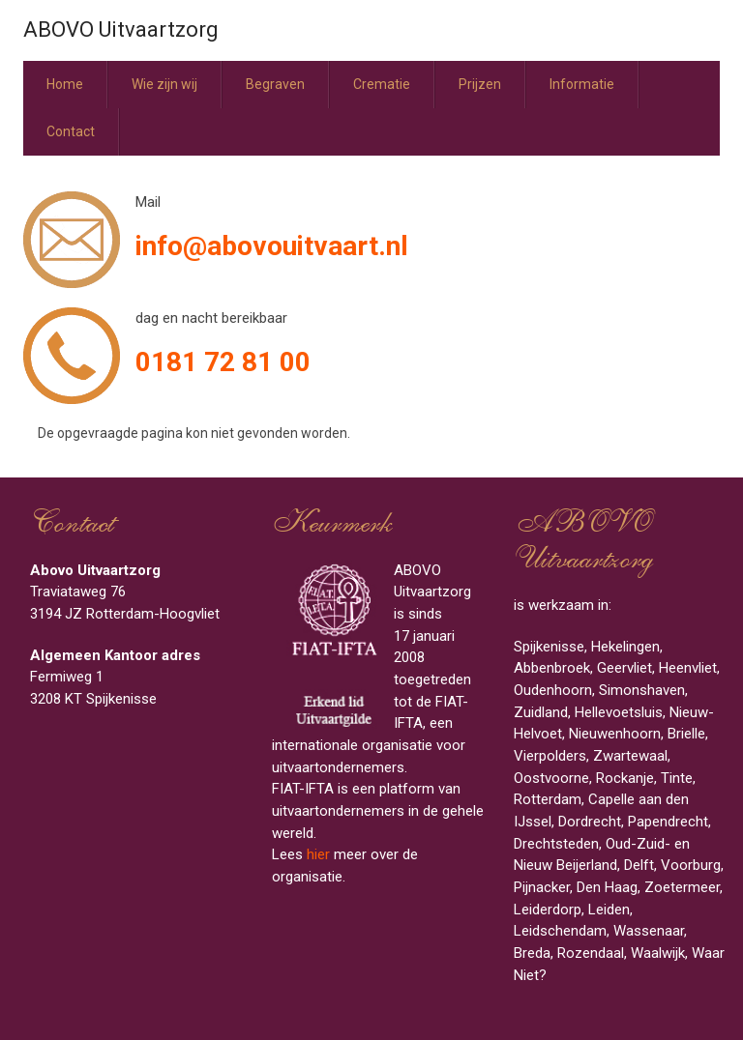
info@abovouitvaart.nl (271, 246)
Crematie (381, 84)
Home (64, 84)
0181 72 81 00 (223, 362)
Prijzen (480, 84)
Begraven (275, 84)
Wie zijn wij (164, 84)
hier (318, 854)
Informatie (582, 84)
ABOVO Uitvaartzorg (121, 29)
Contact (70, 131)
